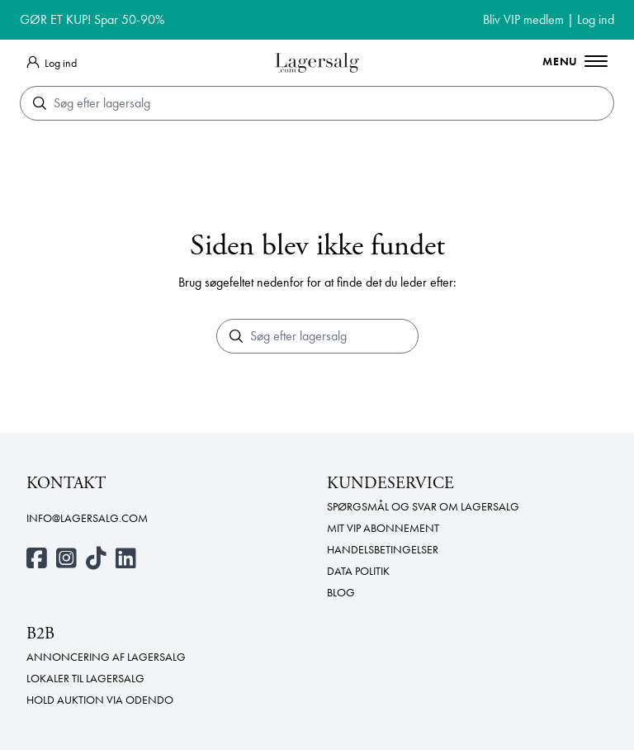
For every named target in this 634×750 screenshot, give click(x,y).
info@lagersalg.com (87, 517)
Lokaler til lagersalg (85, 678)
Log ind (595, 19)
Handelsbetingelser (382, 549)
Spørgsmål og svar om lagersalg (423, 506)
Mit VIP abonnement (383, 527)
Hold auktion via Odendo (99, 699)
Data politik (358, 570)
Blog (341, 592)
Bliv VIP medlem (523, 19)
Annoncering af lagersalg (106, 656)
